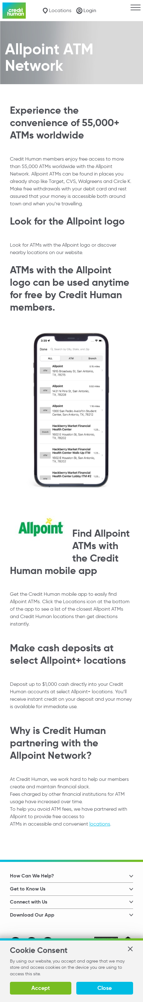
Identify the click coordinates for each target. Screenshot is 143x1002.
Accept (40, 987)
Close (104, 987)
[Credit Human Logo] (14, 10)
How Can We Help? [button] (32, 875)
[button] (130, 949)
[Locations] (56, 10)
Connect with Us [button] (28, 902)
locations (99, 824)
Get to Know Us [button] (27, 889)
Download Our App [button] (32, 915)
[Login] (86, 10)
